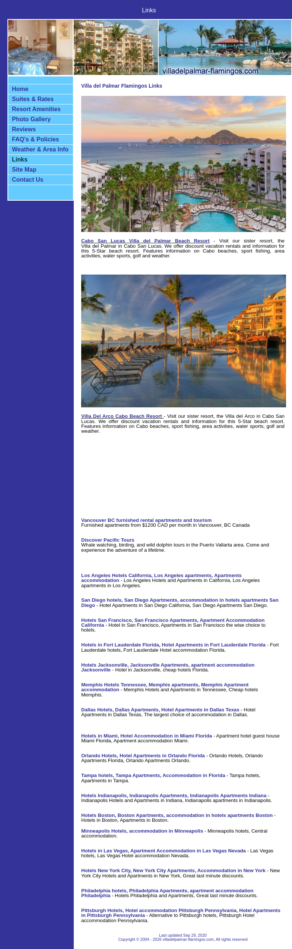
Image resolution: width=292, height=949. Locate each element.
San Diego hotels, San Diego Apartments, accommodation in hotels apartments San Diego (180, 602)
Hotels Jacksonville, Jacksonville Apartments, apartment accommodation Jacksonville (167, 667)
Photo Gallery (31, 119)
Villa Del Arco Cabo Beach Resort (121, 416)
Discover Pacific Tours (107, 540)
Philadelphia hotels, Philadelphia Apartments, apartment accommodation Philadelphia (167, 893)
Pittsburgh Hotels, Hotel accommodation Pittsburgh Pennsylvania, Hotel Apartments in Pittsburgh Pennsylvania (180, 913)
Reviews (24, 129)
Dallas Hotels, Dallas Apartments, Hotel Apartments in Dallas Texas (160, 709)
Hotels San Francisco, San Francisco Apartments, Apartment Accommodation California (173, 622)
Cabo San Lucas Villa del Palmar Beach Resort (145, 241)
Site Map (24, 169)
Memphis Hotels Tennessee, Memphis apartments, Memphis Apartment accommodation (165, 687)
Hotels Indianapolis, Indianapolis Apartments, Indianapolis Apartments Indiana (173, 795)
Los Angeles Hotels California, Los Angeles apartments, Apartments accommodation (161, 578)
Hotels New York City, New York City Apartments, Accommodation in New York (173, 870)
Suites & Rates (33, 99)
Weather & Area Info (40, 149)
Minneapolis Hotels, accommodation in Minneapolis (142, 831)
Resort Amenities (36, 109)
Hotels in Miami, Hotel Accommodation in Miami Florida (146, 736)
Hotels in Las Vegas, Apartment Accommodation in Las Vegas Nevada (163, 851)
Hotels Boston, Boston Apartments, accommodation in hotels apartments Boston (177, 815)
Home (20, 89)
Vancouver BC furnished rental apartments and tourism (146, 520)
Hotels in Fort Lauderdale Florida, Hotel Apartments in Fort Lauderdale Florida (173, 645)
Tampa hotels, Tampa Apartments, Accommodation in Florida (153, 775)
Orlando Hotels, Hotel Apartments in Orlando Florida (143, 755)
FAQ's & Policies (35, 139)
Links (20, 159)
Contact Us (27, 179)
